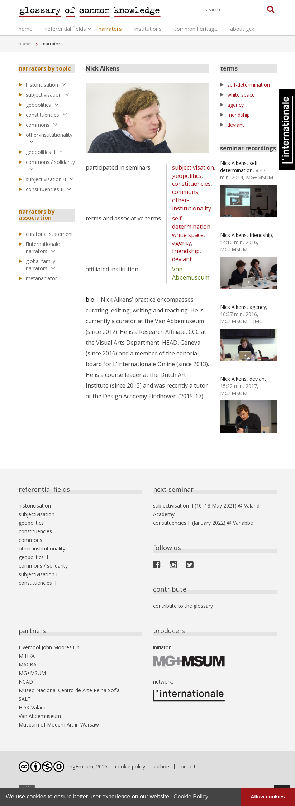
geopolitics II (44, 152)
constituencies (46, 114)
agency (181, 243)
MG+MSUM (32, 673)
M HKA (27, 655)
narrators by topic (45, 68)
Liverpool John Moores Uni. (50, 647)
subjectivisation (48, 94)
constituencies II (48, 189)
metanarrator (41, 278)
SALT (25, 698)
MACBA (28, 664)
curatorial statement (49, 233)
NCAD (26, 681)
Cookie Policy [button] (190, 796)
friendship (186, 251)
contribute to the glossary (183, 605)
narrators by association (36, 215)
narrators (110, 28)
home (26, 28)
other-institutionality (49, 138)
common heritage (196, 28)
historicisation (46, 84)
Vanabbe (243, 522)
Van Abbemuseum (190, 273)
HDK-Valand (33, 707)
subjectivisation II (50, 179)
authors (162, 766)
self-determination (191, 222)
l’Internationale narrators (43, 247)
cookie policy (130, 766)
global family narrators (40, 265)
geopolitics (42, 104)
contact (187, 766)
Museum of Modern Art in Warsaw (59, 724)
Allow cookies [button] (268, 797)
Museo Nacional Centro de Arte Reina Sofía (69, 690)
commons (41, 124)
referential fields (65, 28)
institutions (148, 28)
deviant (182, 259)
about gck (242, 28)
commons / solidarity (50, 165)
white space (188, 235)
